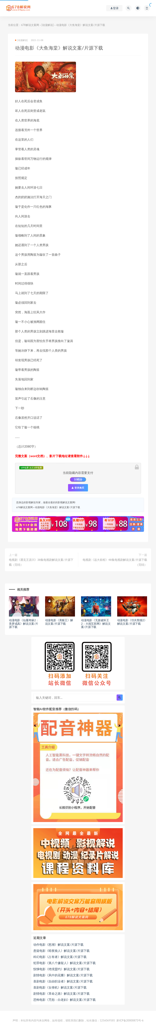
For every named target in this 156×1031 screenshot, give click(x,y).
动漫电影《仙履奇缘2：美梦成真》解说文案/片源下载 (24, 623)
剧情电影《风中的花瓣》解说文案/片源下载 (63, 975)
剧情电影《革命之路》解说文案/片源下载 (61, 993)
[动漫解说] (47, 25)
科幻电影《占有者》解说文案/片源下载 (60, 957)
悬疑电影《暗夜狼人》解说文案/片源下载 (61, 950)
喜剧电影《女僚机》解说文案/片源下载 (60, 987)
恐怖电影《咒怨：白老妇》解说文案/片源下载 (64, 999)
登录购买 (78, 488)
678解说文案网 (30, 25)
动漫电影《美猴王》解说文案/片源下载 (59, 621)
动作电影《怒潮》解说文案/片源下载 (58, 944)
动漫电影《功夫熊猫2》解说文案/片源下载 (132, 621)
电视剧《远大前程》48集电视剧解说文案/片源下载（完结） (115, 562)
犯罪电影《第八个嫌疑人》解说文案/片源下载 (64, 963)
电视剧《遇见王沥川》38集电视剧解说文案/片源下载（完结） (41, 562)
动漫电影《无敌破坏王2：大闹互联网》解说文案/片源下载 (96, 623)
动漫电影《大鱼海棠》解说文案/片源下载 (57, 507)
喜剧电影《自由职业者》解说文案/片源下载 (63, 981)
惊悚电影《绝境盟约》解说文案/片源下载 (61, 969)
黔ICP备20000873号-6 (130, 1020)
